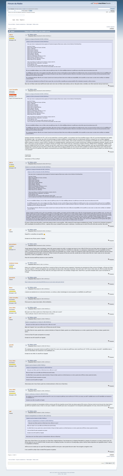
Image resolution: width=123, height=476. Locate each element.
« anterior (108, 26)
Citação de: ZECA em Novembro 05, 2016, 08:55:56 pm (37, 41)
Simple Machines (63, 472)
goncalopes (12, 244)
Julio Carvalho (13, 297)
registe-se (25, 8)
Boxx (10, 287)
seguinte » (113, 26)
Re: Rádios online (32, 34)
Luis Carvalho (13, 89)
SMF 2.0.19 (52, 472)
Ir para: (102, 463)
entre (20, 8)
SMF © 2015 (57, 472)
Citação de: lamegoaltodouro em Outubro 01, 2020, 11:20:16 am (38, 415)
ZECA (11, 34)
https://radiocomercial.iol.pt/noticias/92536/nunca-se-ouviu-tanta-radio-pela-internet (44, 282)
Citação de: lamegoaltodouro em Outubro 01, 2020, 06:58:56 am (38, 322)
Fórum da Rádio (15, 4)
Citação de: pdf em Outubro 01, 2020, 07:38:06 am (35, 365)
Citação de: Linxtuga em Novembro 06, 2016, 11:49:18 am (36, 39)
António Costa (13, 263)
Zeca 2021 (12, 307)
